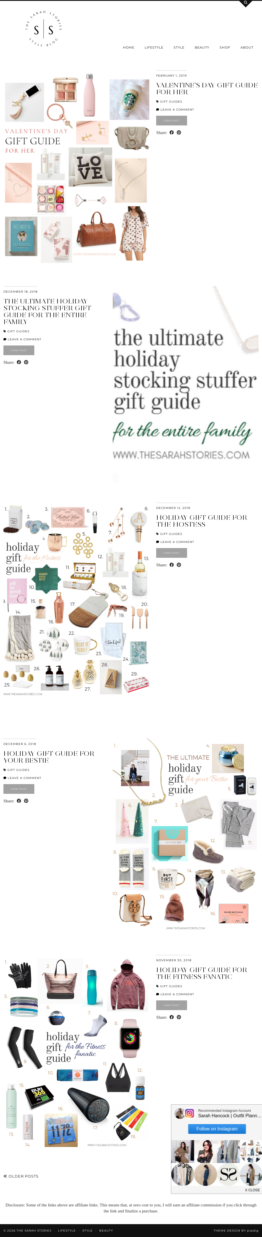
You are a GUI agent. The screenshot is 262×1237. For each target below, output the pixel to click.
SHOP (225, 47)
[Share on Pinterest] (178, 133)
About (247, 47)
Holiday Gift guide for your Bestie (48, 756)
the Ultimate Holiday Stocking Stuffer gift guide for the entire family (47, 311)
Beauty (202, 47)
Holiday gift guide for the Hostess (201, 520)
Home (128, 47)
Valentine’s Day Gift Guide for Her (207, 88)
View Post (172, 120)
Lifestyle (154, 47)
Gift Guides (171, 101)
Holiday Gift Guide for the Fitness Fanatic (201, 973)
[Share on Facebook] (171, 133)
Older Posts (21, 1176)
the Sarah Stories (34, 1230)
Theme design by (236, 1230)
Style (179, 47)
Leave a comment (175, 109)
